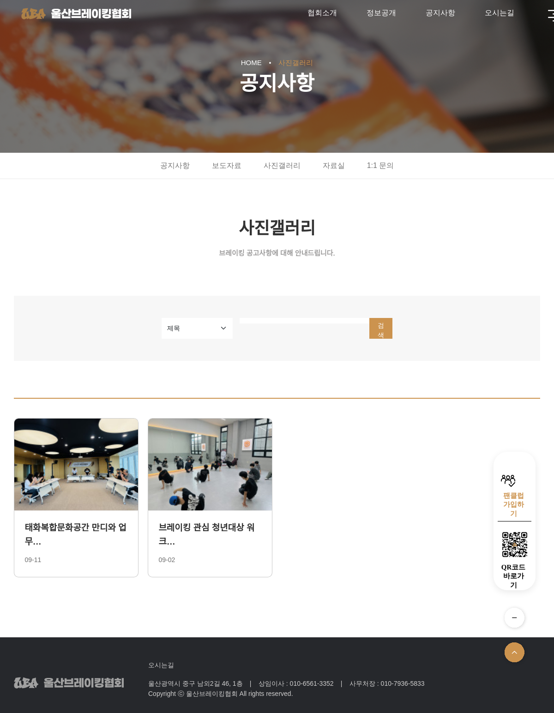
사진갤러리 (282, 165)
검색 (381, 330)
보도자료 (226, 165)
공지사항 (440, 13)
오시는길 (499, 13)
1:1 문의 (380, 165)
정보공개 (381, 13)
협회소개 (322, 13)
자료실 (334, 165)
